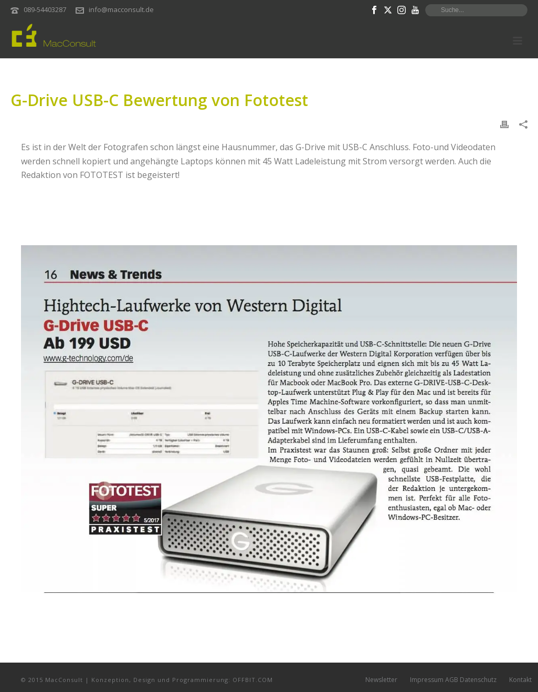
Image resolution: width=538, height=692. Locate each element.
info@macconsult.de (121, 9)
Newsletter (381, 680)
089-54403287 (45, 9)
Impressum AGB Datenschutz (453, 680)
